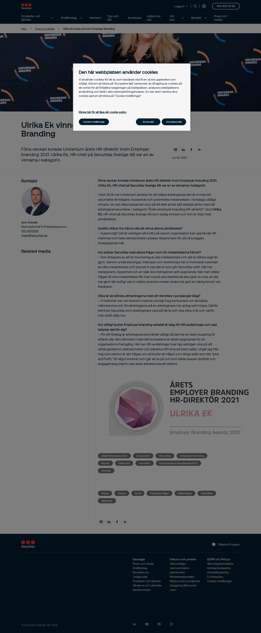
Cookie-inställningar (94, 122)
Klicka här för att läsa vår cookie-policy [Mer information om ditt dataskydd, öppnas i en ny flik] (103, 112)
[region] (132, 97)
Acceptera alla (173, 122)
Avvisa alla (148, 122)
